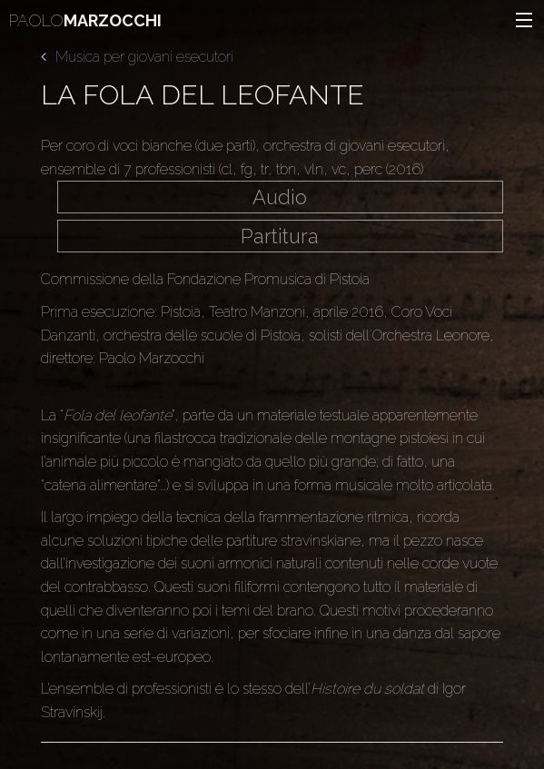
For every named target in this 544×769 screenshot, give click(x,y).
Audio (279, 197)
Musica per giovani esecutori (137, 56)
